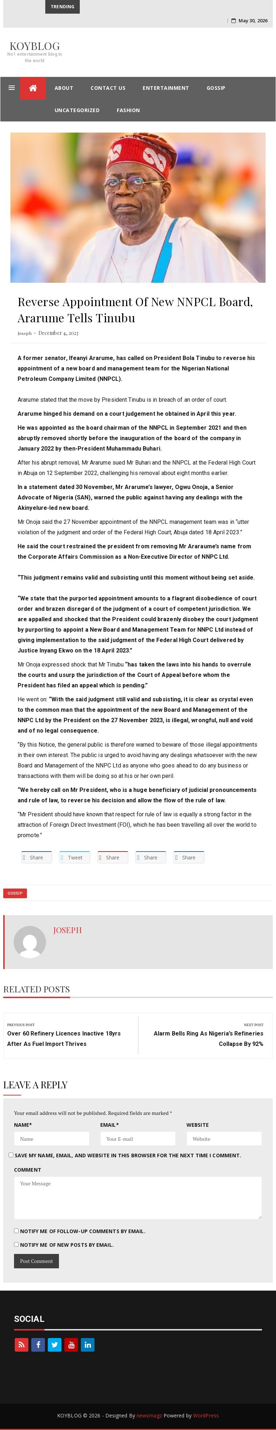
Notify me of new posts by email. (67, 1244)
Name (23, 1124)
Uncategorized (77, 110)
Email (109, 1124)
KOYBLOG (34, 45)
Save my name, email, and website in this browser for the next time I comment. (128, 1155)
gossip (216, 87)
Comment (27, 1169)
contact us (108, 87)
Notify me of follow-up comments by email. (83, 1231)
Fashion (128, 110)
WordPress (206, 1415)
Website (198, 1124)
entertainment (166, 87)
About (64, 87)
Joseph (25, 333)
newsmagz (149, 1415)
